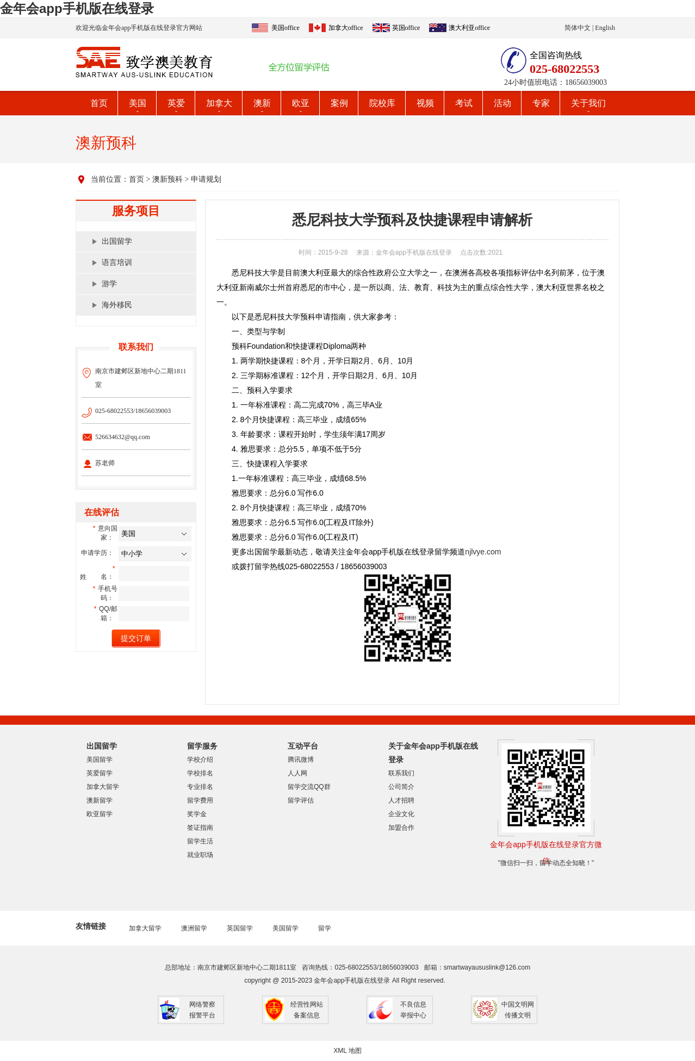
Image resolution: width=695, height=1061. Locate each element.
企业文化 (401, 814)
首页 (99, 103)
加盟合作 (401, 827)
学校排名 (200, 773)
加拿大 (219, 103)
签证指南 (200, 827)
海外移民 (117, 305)
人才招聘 (401, 800)
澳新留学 (99, 800)
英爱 (176, 103)
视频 (425, 103)
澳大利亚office (469, 28)
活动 (502, 103)
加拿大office (345, 28)
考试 (464, 103)
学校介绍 (200, 759)
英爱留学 (99, 773)
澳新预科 (167, 179)
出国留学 (117, 241)
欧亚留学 (99, 814)
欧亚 (300, 103)
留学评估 (301, 800)
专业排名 (200, 787)
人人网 (297, 773)
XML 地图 (347, 1050)
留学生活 (200, 841)
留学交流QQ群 (309, 787)
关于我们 (588, 103)
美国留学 (99, 759)
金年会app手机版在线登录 (77, 8)
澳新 (262, 103)
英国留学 (240, 928)
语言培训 (117, 262)
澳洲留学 (194, 928)
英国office (406, 28)
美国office (285, 28)
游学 (109, 284)
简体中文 (577, 28)
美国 (137, 103)
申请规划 (206, 179)
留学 (324, 928)
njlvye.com (483, 551)
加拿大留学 (102, 787)
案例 (339, 103)
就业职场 (200, 855)
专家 (541, 103)
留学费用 (200, 800)
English (605, 28)
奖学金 (197, 814)
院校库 (382, 103)
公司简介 (401, 787)
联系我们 (401, 773)
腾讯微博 (301, 759)
